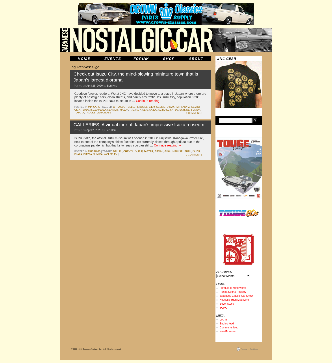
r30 (132, 109)
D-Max (170, 107)
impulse (177, 151)
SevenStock (227, 303)
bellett (133, 107)
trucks (90, 112)
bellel (117, 151)
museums (94, 151)
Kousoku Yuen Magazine (234, 299)
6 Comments (194, 113)
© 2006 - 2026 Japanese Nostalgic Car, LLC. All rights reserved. (96, 349)
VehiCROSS (104, 112)
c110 (152, 107)
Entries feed (227, 323)
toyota (79, 112)
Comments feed (229, 327)
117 (115, 107)
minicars (94, 107)
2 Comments (194, 154)
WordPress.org (228, 331)
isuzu (85, 109)
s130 (145, 109)
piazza (87, 154)
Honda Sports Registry (233, 291)
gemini (195, 107)
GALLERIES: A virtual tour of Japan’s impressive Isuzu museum (139, 124)
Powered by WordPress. (249, 349)
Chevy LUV (130, 151)
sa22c (153, 109)
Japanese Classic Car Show (236, 295)
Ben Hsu (112, 85)
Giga (77, 109)
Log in (223, 319)
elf (140, 151)
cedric (160, 107)
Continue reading (149, 101)
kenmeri (112, 109)
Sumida (195, 109)
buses (143, 107)
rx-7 (138, 109)
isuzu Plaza (98, 109)
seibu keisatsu (168, 109)
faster (148, 151)
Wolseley (110, 154)
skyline (184, 109)
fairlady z (183, 107)
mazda (124, 109)
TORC (223, 307)
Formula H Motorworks (233, 287)
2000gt (122, 107)
